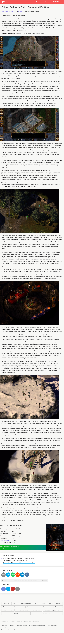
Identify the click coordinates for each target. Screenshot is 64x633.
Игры (15, 1)
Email (3, 574)
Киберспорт (23, 1)
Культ (46, 1)
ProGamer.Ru (4, 621)
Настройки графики (26, 603)
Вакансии (12, 625)
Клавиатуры (46, 613)
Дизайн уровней (18, 606)
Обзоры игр (21, 11)
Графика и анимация (33, 606)
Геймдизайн (6, 606)
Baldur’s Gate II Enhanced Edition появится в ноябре (19, 563)
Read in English (5, 11)
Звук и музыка (47, 606)
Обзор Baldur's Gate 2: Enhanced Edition (15, 560)
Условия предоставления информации (37, 625)
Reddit (17, 574)
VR (36, 603)
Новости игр (14, 11)
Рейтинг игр (3, 627)
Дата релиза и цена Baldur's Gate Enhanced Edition (18, 558)
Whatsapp (13, 574)
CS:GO (15, 603)
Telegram (22, 574)
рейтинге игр (5, 540)
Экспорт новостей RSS (52, 625)
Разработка (39, 1)
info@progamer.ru (35, 621)
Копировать (44, 580)
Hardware (31, 1)
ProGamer (5, 1)
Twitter (8, 574)
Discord (3, 588)
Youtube (13, 588)
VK (27, 574)
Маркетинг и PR (8, 610)
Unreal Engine (36, 610)
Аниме (51, 603)
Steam (17, 588)
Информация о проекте (22, 625)
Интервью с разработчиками (52, 610)
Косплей (58, 603)
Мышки (16, 613)
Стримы (43, 603)
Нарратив (58, 606)
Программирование (22, 610)
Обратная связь (4, 625)
